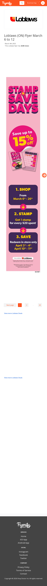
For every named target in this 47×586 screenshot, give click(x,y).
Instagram (23, 551)
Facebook (23, 555)
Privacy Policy (23, 567)
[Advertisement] (23, 61)
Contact (23, 573)
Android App (23, 543)
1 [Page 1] (19, 305)
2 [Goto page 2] (26, 305)
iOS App (23, 539)
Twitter (23, 558)
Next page (10, 305)
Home (23, 536)
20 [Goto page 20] (40, 305)
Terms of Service (23, 570)
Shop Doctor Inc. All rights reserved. (30, 578)
